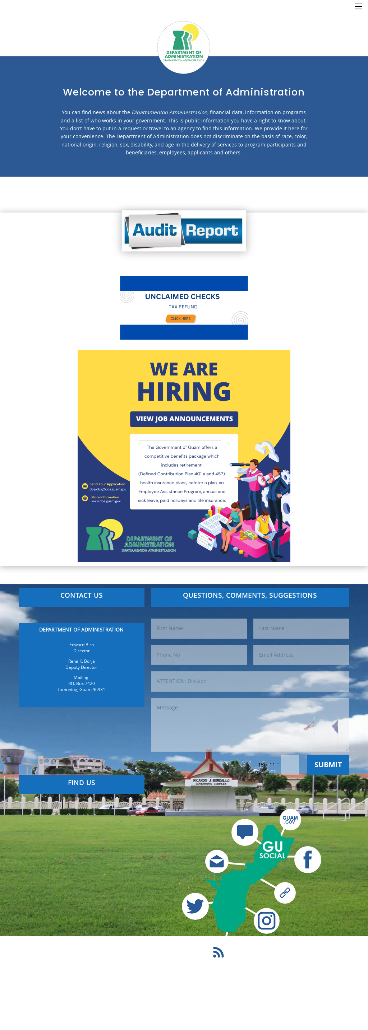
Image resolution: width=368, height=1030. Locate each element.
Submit (328, 764)
